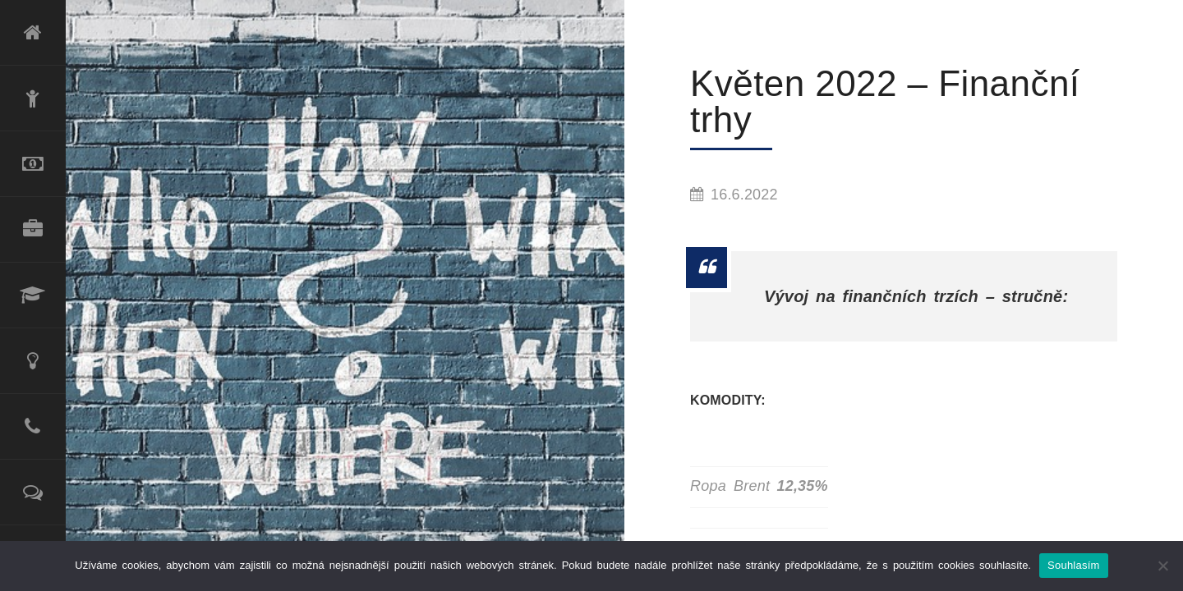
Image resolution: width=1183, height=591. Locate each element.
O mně (33, 98)
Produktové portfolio (33, 230)
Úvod (33, 33)
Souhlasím (1073, 565)
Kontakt (33, 427)
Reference (33, 492)
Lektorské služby (33, 295)
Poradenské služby (33, 361)
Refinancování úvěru (33, 164)
